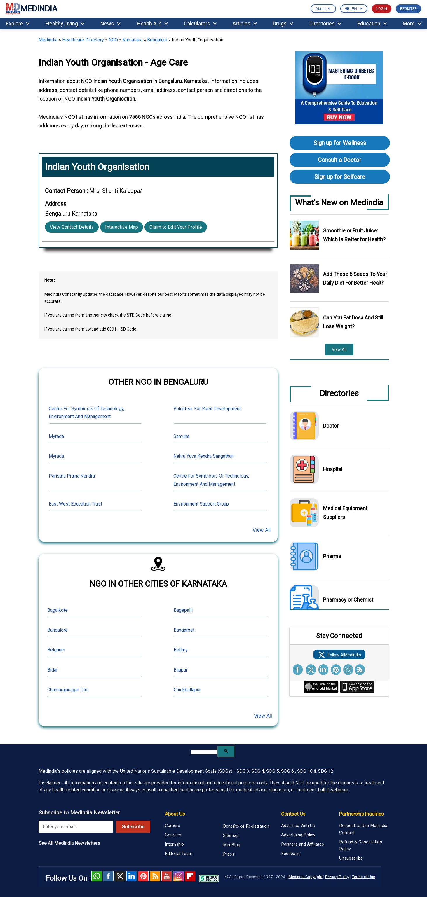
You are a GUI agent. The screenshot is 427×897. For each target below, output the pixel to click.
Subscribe (133, 826)
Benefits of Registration (246, 826)
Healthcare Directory (83, 40)
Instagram (178, 876)
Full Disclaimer (333, 790)
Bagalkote (57, 610)
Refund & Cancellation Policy (360, 845)
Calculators (200, 23)
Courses (173, 834)
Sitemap (231, 835)
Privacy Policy (337, 876)
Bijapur (180, 670)
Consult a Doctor (339, 159)
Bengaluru (157, 40)
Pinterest (143, 876)
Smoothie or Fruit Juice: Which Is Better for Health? (354, 235)
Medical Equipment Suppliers (345, 512)
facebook (108, 876)
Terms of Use (363, 876)
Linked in (131, 876)
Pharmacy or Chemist (348, 600)
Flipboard (190, 876)
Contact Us (293, 814)
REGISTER (408, 8)
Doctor (331, 426)
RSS (155, 876)
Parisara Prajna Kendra (72, 476)
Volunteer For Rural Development (207, 408)
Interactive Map (121, 227)
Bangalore (57, 630)
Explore (17, 23)
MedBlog (231, 844)
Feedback (290, 853)
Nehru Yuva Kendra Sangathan (203, 456)
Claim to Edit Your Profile (175, 227)
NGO (113, 40)
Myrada (56, 436)
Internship (174, 844)
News (110, 23)
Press (228, 854)
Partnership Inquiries (361, 814)
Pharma (332, 556)
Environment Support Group (201, 504)
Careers (172, 825)
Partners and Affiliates (302, 844)
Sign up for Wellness (339, 142)
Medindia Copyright (306, 876)
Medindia (48, 40)
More (412, 23)
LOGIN (381, 8)
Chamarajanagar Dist (68, 690)
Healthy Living (65, 23)
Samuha (181, 436)
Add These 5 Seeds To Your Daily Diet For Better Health (355, 278)
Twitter (120, 876)
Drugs (283, 23)
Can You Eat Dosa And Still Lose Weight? (353, 321)
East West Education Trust (75, 504)
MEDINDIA (31, 9)
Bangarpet (184, 630)
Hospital (332, 469)
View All (261, 530)
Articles (245, 23)
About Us (175, 814)
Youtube (166, 876)
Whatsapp (96, 876)
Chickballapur (187, 690)
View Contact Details (72, 227)
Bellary (181, 650)
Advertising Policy (298, 834)
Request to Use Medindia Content (363, 829)
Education (372, 23)
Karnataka (132, 40)
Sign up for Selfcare (339, 176)
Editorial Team (178, 853)
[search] (204, 752)
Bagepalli (183, 610)
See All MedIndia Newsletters (69, 843)
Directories (325, 23)
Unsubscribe (351, 858)
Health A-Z (152, 23)
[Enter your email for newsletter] (76, 827)
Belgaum (56, 650)
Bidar (52, 670)
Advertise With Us (298, 825)
